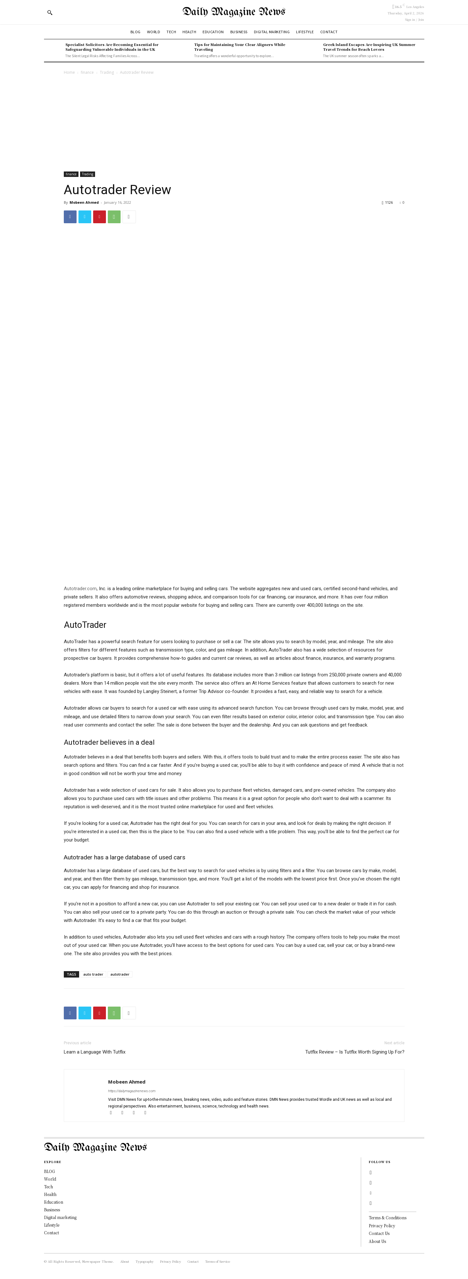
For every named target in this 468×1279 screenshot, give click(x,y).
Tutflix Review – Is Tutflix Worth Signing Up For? (355, 1052)
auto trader (93, 974)
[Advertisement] (234, 124)
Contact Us (379, 1233)
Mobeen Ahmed (84, 202)
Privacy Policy (382, 1225)
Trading (107, 72)
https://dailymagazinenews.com (131, 1091)
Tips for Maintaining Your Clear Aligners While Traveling (239, 47)
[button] (50, 12)
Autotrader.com (80, 588)
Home (69, 72)
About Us (377, 1241)
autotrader (120, 974)
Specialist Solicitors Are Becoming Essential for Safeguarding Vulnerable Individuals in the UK (112, 47)
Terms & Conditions (387, 1217)
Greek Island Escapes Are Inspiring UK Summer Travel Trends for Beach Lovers (369, 47)
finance (87, 72)
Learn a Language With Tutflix (94, 1052)
